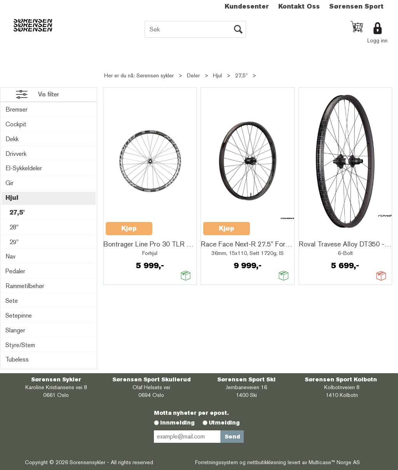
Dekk (12, 139)
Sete (11, 300)
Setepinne (18, 315)
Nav (10, 256)
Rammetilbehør (24, 286)
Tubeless (17, 359)
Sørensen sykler (155, 75)
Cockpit (15, 124)
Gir (9, 183)
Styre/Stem (20, 345)
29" (14, 242)
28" (14, 227)
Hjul (217, 75)
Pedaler (15, 271)
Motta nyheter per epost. (191, 413)
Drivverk (15, 153)
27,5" (241, 75)
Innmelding (177, 422)
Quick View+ (172, 224)
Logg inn (377, 40)
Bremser (16, 109)
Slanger (15, 330)
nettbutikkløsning (266, 462)
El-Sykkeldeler (23, 168)
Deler (193, 75)
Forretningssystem (216, 462)
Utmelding (224, 422)
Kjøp (129, 228)
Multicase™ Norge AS (334, 462)
